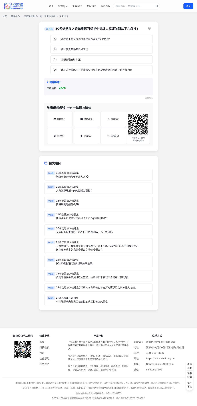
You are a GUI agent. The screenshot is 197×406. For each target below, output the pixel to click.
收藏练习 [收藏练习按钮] (86, 136)
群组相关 (91, 6)
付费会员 (44, 347)
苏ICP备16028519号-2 (103, 398)
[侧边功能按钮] (189, 375)
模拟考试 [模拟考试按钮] (86, 119)
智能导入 (63, 6)
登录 (188, 6)
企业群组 (44, 358)
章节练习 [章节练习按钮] (60, 136)
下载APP (77, 6)
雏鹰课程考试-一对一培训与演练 (39, 16)
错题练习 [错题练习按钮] (113, 119)
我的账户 (44, 364)
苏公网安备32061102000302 (130, 398)
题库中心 (15, 16)
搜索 (42, 352)
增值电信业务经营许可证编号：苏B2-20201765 (99, 393)
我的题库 (106, 6)
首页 (51, 6)
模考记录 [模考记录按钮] (113, 136)
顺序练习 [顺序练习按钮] (60, 119)
